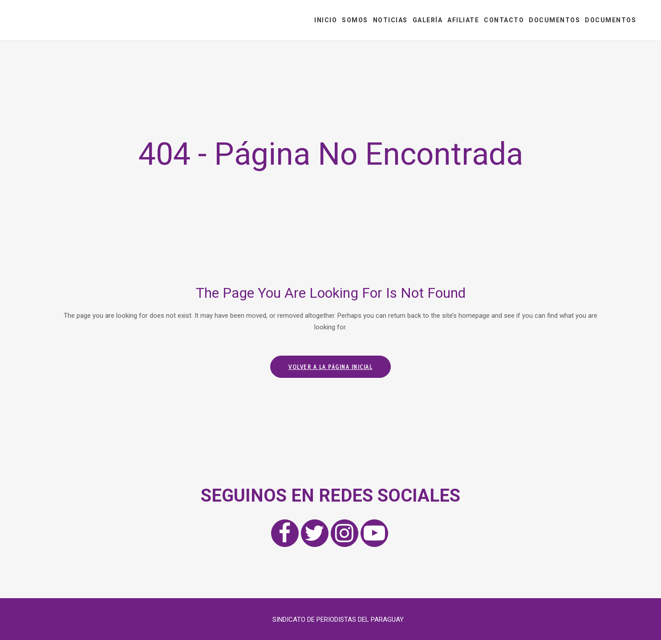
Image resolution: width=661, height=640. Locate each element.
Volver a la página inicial (330, 366)
